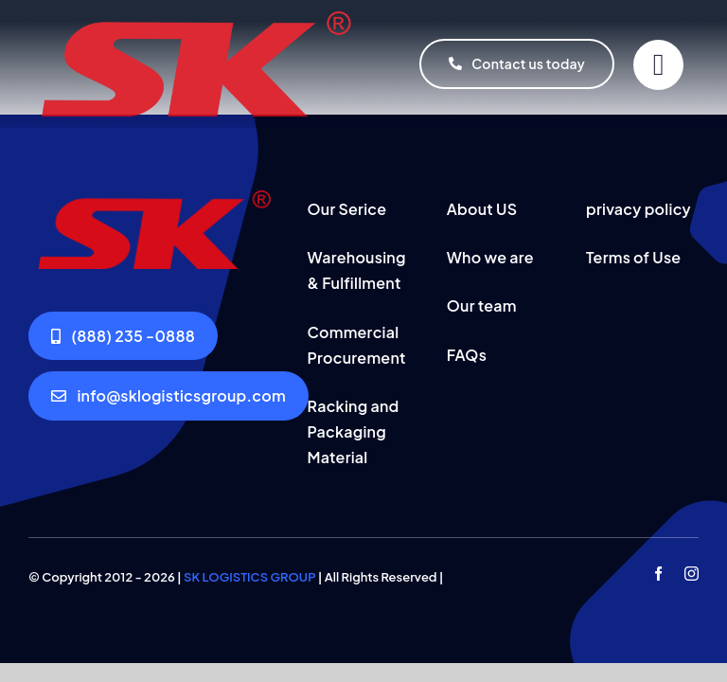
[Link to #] (658, 65)
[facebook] (658, 573)
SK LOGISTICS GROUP (249, 576)
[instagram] (691, 573)
